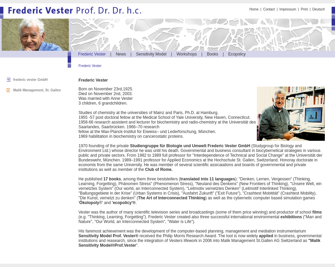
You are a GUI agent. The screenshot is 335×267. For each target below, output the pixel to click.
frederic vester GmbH (30, 80)
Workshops (187, 54)
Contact (269, 9)
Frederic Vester (92, 54)
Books (212, 54)
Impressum (288, 9)
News (121, 54)
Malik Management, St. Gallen (37, 90)
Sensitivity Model (151, 54)
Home (254, 9)
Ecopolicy (237, 54)
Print (304, 9)
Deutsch (318, 9)
